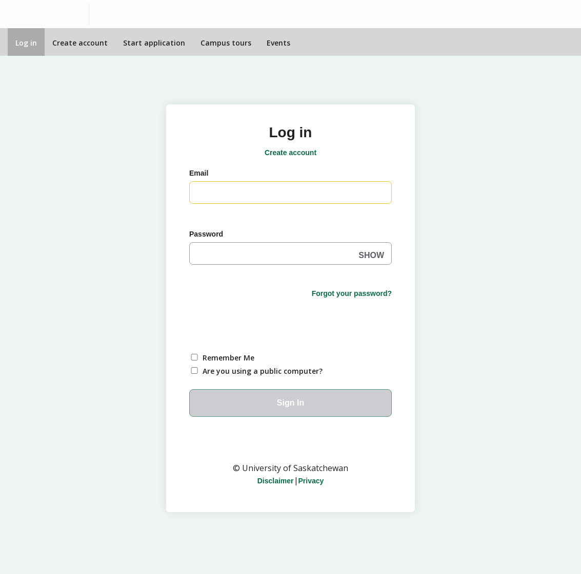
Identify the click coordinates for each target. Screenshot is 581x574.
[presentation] (267, 319)
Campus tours (226, 43)
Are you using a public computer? (263, 371)
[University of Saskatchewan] (44, 14)
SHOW (371, 255)
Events (278, 43)
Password (206, 234)
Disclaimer (275, 481)
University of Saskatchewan (290, 447)
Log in (26, 43)
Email (198, 173)
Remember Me (228, 358)
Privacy (311, 481)
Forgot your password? (352, 293)
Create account (80, 43)
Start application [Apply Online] (154, 43)
